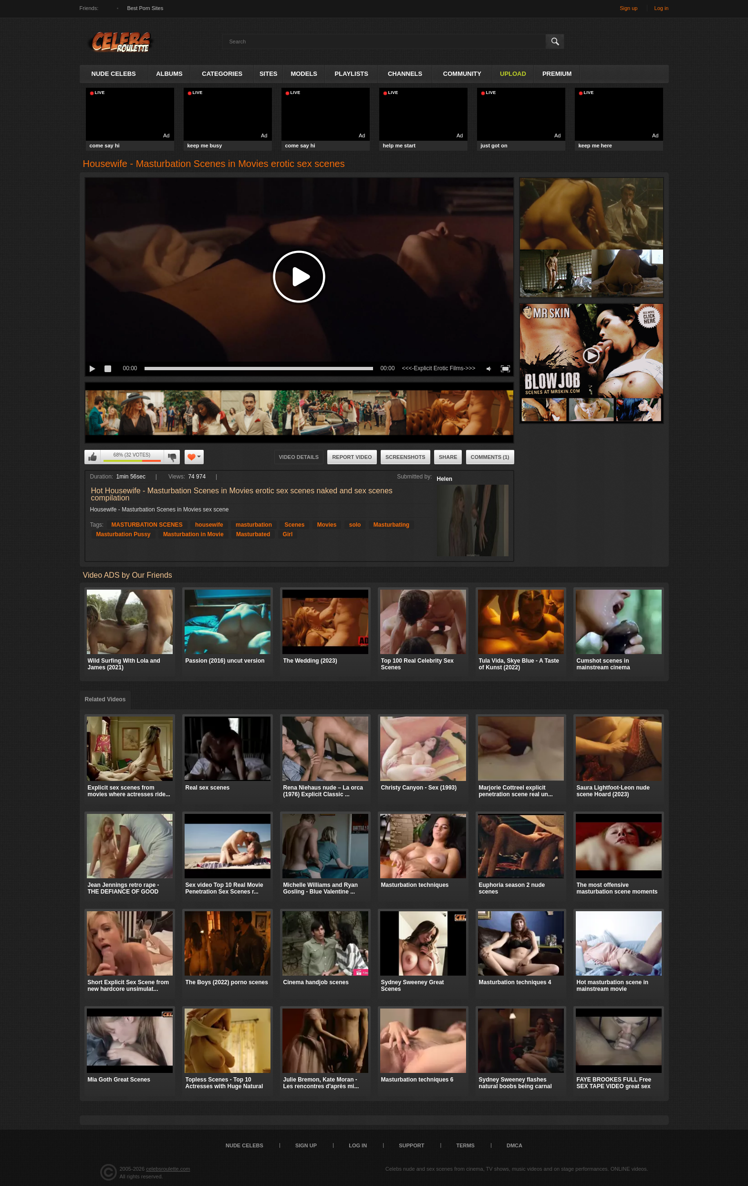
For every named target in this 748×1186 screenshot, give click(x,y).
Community (462, 73)
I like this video (92, 457)
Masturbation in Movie (193, 534)
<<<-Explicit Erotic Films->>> (438, 368)
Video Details (299, 457)
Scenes (294, 524)
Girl (288, 534)
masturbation (254, 524)
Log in (661, 8)
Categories (222, 73)
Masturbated (253, 534)
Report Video (352, 457)
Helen (445, 479)
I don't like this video (172, 457)
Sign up (628, 8)
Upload (513, 73)
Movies (327, 524)
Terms (465, 1145)
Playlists (351, 73)
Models (304, 73)
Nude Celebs (114, 73)
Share (448, 457)
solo (355, 524)
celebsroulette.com (168, 1169)
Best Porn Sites (145, 8)
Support (411, 1145)
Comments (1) (490, 457)
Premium (556, 73)
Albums (169, 73)
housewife (209, 524)
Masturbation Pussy (123, 534)
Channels (405, 73)
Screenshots (405, 457)
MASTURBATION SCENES (147, 524)
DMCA (514, 1145)
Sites (269, 73)
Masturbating (391, 524)
